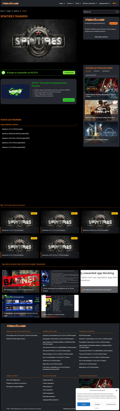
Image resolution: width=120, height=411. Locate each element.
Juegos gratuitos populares (51, 399)
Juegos (9, 11)
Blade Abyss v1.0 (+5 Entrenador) (52, 364)
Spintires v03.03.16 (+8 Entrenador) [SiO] (15, 133)
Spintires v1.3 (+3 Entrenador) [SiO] (13, 147)
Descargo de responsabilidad (14, 386)
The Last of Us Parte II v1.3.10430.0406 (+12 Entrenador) (59, 347)
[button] (117, 390)
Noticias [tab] (96, 71)
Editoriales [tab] (105, 71)
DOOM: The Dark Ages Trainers (15, 338)
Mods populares (47, 386)
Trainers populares (48, 383)
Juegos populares (48, 380)
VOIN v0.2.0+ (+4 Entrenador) (51, 360)
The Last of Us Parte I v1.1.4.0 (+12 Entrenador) (57, 350)
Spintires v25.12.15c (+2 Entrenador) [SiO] (15, 138)
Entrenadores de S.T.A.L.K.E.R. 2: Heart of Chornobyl (21, 335)
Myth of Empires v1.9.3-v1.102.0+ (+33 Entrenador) (58, 354)
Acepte (84, 404)
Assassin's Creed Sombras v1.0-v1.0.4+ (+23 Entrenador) (59, 335)
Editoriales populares (49, 396)
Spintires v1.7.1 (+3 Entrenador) (12, 129)
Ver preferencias (111, 404)
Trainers (24, 11)
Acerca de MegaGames (13, 380)
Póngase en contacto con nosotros (16, 383)
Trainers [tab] (88, 71)
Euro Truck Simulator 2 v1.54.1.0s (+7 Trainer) (56, 357)
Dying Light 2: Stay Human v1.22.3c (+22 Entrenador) (58, 338)
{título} (96, 408)
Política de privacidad (69, 408)
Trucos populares (48, 390)
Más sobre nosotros (101, 37)
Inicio (2, 11)
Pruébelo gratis (69, 72)
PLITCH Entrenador (85, 335)
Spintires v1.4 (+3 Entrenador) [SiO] (13, 143)
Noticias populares (48, 393)
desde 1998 (113, 23)
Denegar (97, 404)
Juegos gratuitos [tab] (90, 75)
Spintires (16, 11)
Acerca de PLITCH (69, 100)
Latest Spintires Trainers (9, 124)
